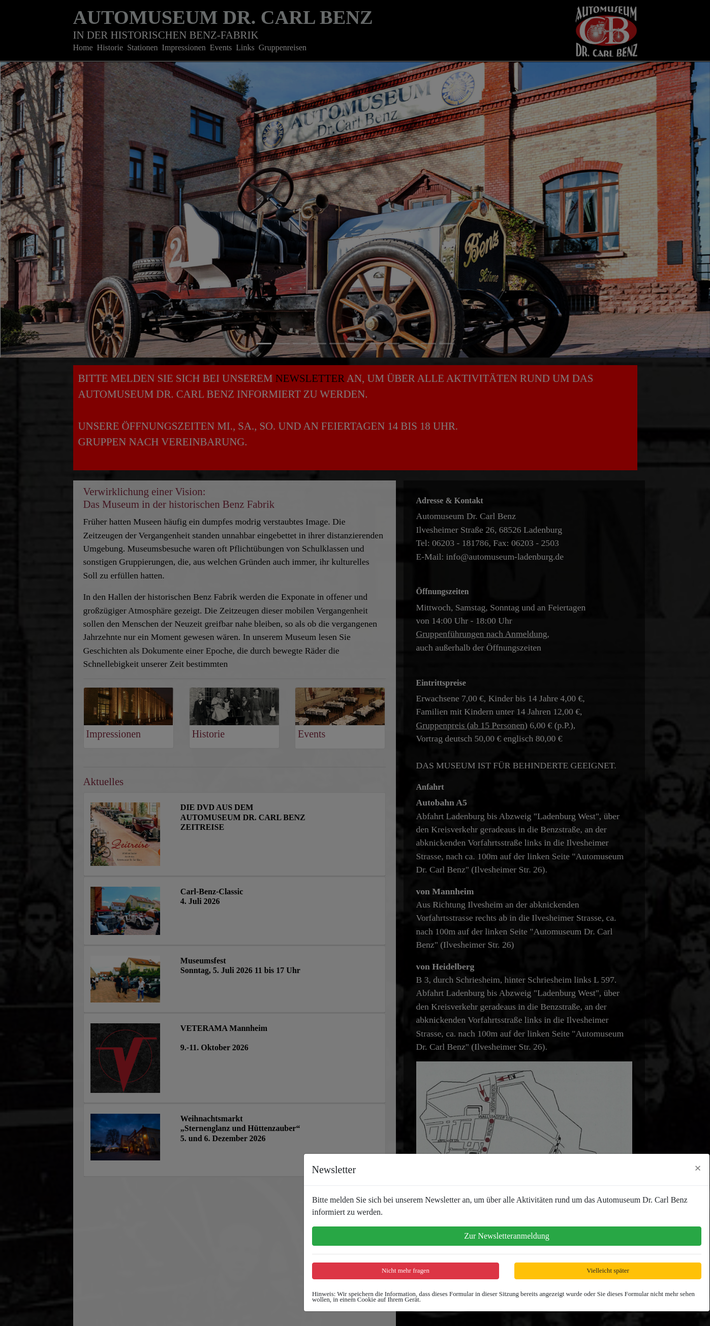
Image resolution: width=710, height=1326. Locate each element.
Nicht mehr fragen (405, 1270)
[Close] (697, 1168)
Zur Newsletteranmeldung (506, 1236)
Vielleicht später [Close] (607, 1270)
